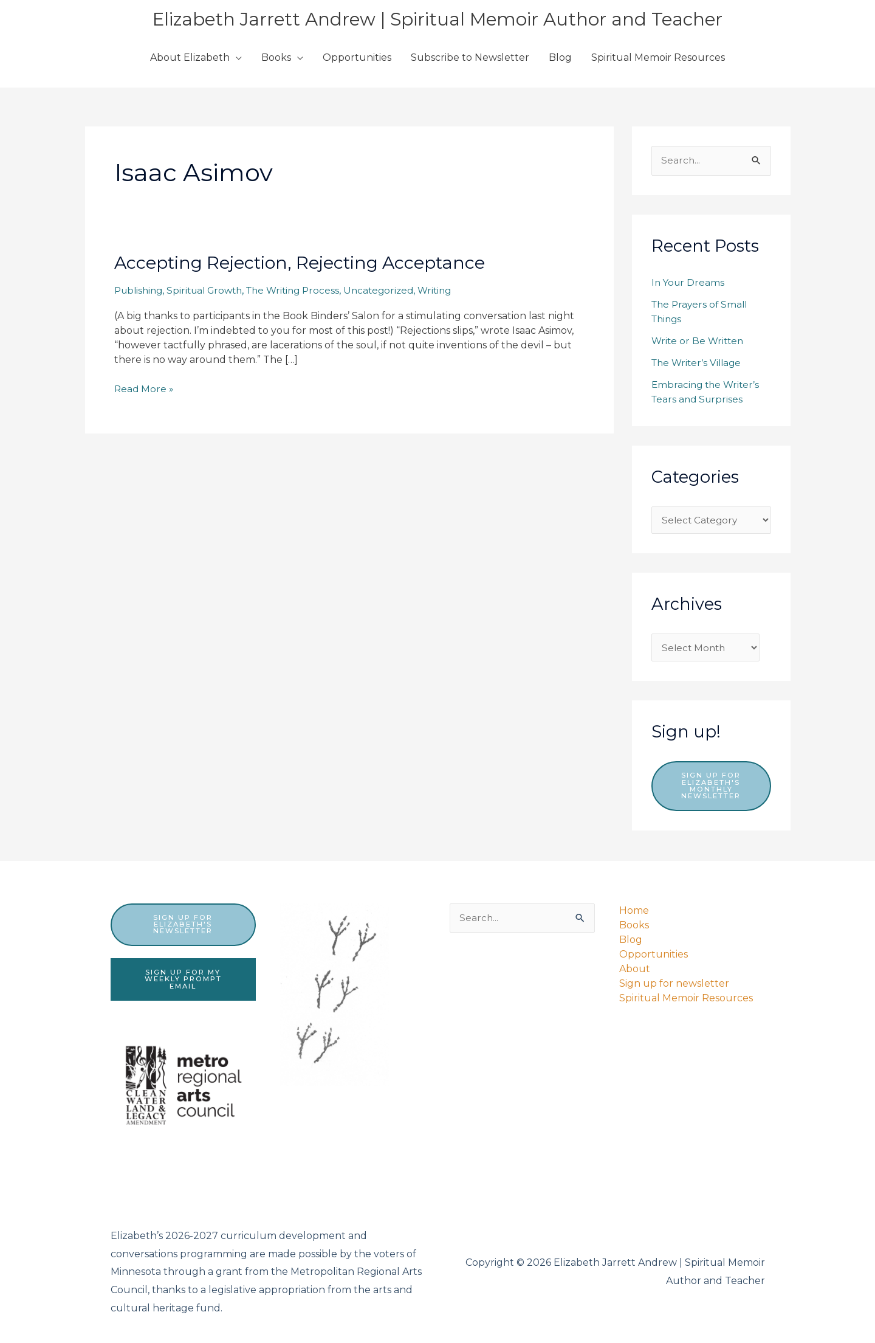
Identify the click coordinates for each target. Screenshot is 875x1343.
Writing (453, 290)
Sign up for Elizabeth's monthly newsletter (711, 788)
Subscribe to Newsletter (470, 57)
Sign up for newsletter (674, 981)
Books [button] (276, 57)
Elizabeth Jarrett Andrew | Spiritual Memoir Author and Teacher (437, 18)
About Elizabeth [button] (190, 57)
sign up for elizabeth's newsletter (183, 922)
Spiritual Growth (211, 290)
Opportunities (357, 57)
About (634, 966)
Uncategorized (394, 290)
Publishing (140, 290)
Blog (560, 57)
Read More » (144, 389)
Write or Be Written (699, 341)
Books (634, 922)
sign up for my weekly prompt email (183, 978)
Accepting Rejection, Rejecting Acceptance (310, 262)
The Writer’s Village (698, 363)
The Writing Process (305, 290)
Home (634, 908)
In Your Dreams (689, 283)
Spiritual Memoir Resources (658, 57)
